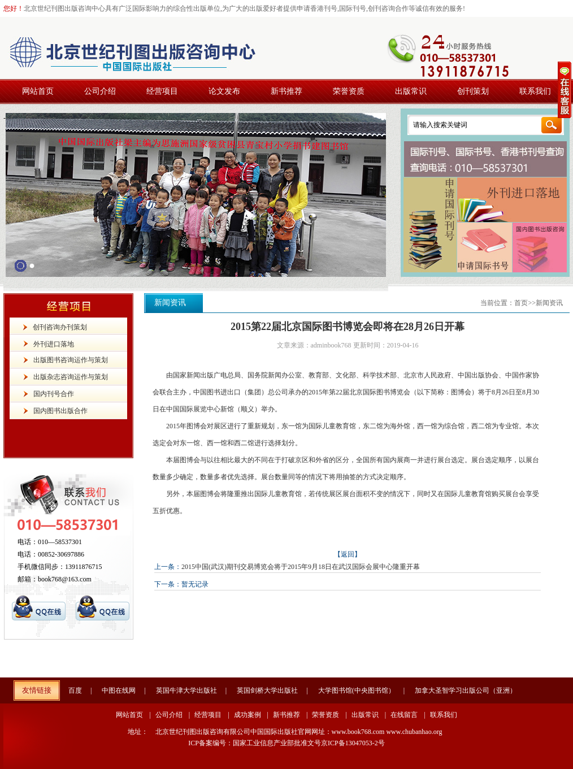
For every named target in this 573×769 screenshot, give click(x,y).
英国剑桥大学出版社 (267, 690)
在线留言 (404, 715)
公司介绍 (169, 715)
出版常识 (365, 715)
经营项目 (208, 715)
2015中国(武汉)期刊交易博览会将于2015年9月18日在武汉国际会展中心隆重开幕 (300, 567)
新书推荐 (286, 715)
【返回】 (347, 554)
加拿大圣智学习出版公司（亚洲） (465, 690)
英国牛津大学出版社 (186, 690)
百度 (75, 690)
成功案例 (247, 715)
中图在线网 (119, 690)
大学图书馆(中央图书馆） (356, 690)
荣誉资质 (325, 715)
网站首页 (129, 715)
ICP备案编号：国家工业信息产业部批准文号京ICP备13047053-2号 (286, 743)
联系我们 (443, 715)
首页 (521, 303)
